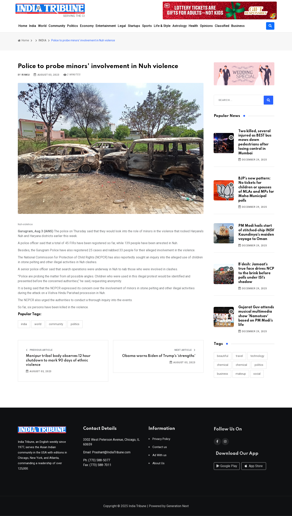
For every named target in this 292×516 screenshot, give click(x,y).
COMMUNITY (56, 324)
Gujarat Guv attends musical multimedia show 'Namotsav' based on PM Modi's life (256, 316)
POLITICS (75, 324)
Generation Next (177, 506)
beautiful (222, 356)
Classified (222, 26)
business (222, 373)
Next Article (184, 350)
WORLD (37, 324)
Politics (72, 26)
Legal (122, 26)
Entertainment (106, 26)
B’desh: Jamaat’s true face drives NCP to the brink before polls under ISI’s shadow (256, 273)
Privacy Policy (161, 440)
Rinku (26, 74)
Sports (147, 26)
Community (57, 26)
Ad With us (159, 456)
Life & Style (162, 26)
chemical (222, 364)
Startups (134, 26)
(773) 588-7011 (100, 466)
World (42, 26)
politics (259, 364)
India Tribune (137, 506)
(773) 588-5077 (99, 462)
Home (22, 26)
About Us (158, 464)
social (257, 373)
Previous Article (39, 350)
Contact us (159, 448)
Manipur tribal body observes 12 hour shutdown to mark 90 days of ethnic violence (58, 360)
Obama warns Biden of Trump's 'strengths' (158, 356)
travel (239, 356)
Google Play (226, 470)
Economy (87, 26)
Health (193, 26)
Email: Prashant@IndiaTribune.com (106, 454)
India (32, 26)
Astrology (179, 26)
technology (257, 356)
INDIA (43, 40)
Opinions (206, 26)
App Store (254, 470)
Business (238, 26)
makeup (241, 373)
